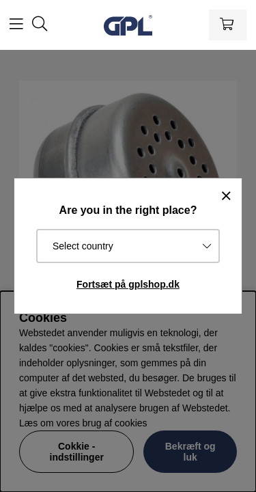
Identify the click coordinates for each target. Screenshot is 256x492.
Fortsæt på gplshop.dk (128, 284)
